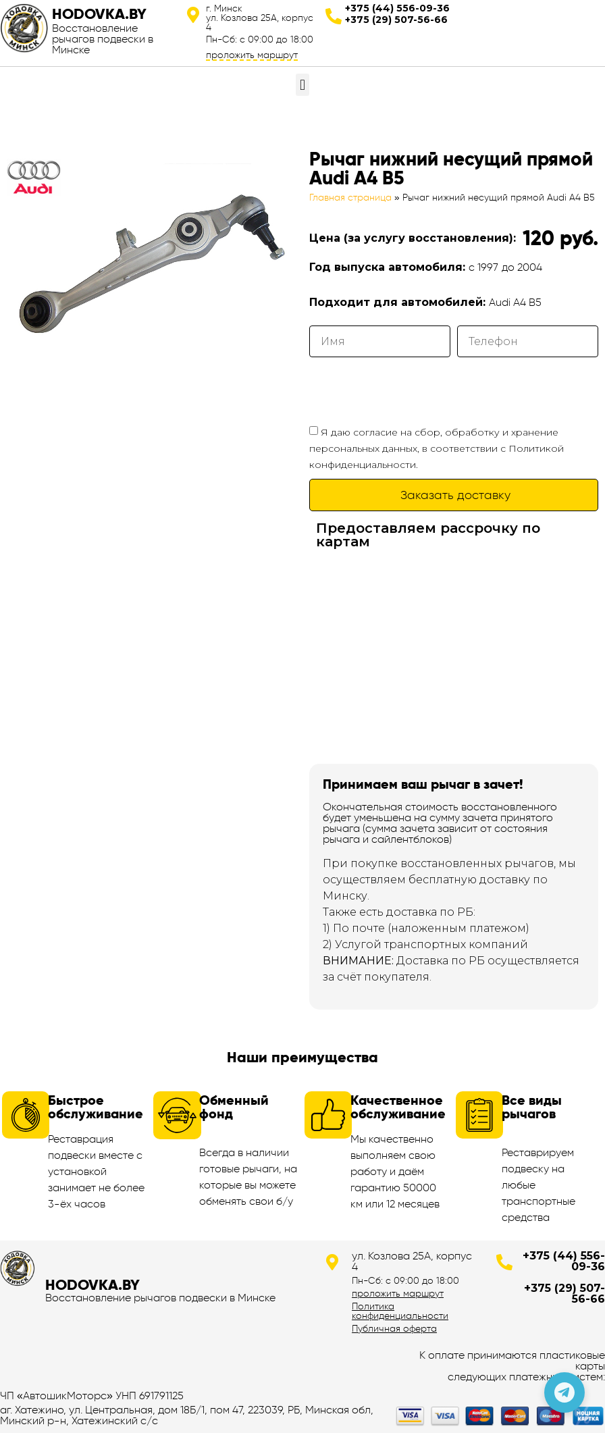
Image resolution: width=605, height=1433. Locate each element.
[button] (302, 85)
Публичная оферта (394, 1328)
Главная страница (350, 197)
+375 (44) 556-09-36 (397, 8)
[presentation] (412, 390)
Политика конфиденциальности (400, 1311)
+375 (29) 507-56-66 (396, 20)
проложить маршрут (252, 54)
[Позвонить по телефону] (564, 1392)
